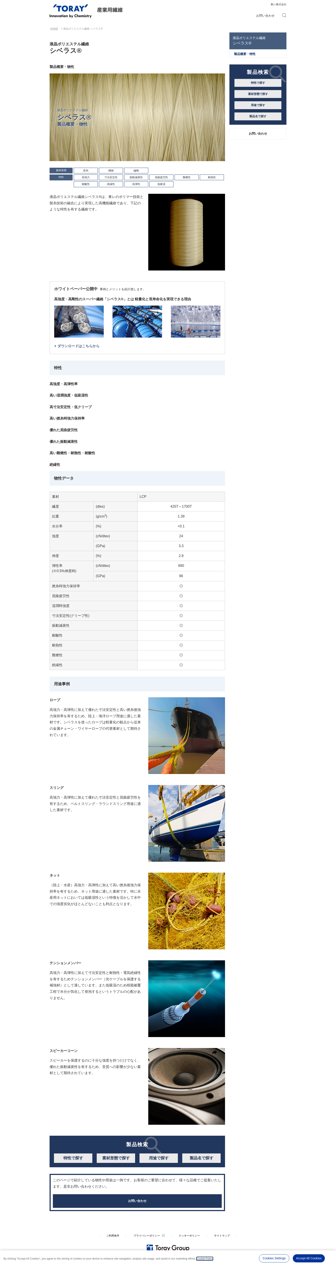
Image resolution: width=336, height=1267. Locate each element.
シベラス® (258, 40)
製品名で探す (201, 1158)
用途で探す (159, 1158)
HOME (54, 28)
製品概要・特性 (245, 54)
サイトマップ (222, 1239)
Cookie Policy (205, 1258)
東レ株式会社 (278, 4)
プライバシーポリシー (147, 1239)
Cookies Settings (274, 1258)
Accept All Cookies (309, 1258)
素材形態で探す (116, 1158)
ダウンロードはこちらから (78, 346)
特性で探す (73, 1158)
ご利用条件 (112, 1239)
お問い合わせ (265, 15)
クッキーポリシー (189, 1239)
